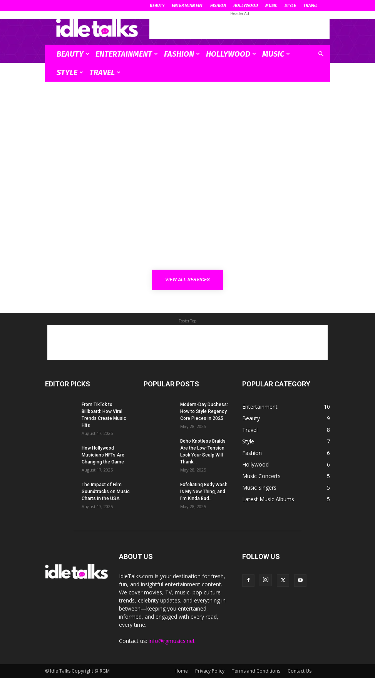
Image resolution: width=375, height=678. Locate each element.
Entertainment (187, 5)
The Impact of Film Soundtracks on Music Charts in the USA (106, 491)
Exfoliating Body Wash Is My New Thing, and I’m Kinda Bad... (204, 491)
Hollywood (245, 5)
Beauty (157, 5)
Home (181, 671)
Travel (310, 5)
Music (271, 5)
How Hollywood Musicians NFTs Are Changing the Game (103, 455)
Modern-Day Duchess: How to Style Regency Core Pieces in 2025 (204, 411)
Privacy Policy (209, 671)
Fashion (218, 5)
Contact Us (299, 671)
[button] (320, 54)
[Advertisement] (239, 27)
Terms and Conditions (256, 671)
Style (290, 5)
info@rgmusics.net (172, 640)
